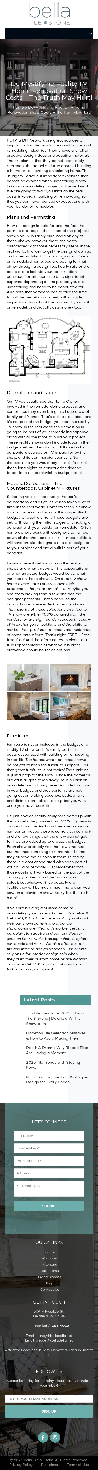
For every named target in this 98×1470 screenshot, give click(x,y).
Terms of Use (78, 1465)
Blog (49, 1283)
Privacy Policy (21, 1465)
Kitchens (50, 1264)
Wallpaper (49, 1258)
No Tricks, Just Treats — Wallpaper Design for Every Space (57, 1080)
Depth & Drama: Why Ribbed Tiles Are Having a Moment (57, 1050)
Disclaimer (50, 1465)
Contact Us (49, 1289)
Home (18, 107)
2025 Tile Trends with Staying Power (53, 1065)
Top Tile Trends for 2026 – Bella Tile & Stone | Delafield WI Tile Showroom (55, 1018)
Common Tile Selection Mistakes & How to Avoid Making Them (56, 1036)
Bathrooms (50, 1271)
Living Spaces (49, 1277)
